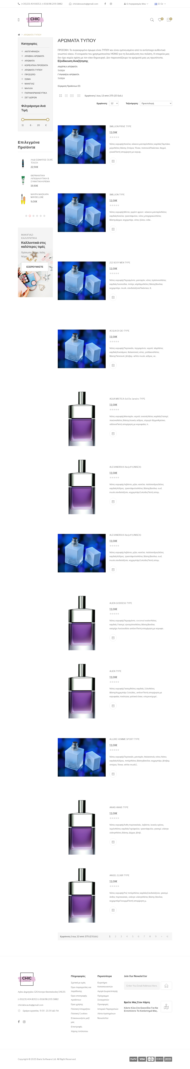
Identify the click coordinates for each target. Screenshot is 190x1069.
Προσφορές (102, 1004)
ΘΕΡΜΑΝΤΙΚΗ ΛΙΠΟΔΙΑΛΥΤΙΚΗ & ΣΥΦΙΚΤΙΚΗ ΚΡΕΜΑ (40, 178)
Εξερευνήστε (34, 266)
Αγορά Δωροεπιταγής (107, 991)
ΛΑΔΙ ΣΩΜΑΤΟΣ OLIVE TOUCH (42, 161)
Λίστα (79, 95)
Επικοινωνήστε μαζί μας (80, 1020)
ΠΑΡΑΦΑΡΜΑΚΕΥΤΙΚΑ (36, 93)
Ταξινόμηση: (132, 103)
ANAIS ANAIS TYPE (118, 807)
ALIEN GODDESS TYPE (120, 603)
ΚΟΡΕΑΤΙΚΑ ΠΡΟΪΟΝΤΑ (36, 65)
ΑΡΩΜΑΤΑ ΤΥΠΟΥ (33, 34)
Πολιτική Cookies (79, 1013)
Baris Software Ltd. (46, 1059)
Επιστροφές (76, 1026)
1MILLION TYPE (117, 194)
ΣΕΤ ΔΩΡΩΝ (31, 97)
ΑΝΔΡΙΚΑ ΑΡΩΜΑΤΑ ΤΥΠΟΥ (68, 68)
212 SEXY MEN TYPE (119, 262)
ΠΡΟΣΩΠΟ (30, 74)
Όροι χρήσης (77, 1004)
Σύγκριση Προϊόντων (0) (69, 86)
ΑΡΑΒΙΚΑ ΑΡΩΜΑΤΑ (34, 56)
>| (167, 936)
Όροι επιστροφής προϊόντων (79, 997)
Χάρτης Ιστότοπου (79, 1031)
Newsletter (103, 1018)
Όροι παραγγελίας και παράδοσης (81, 989)
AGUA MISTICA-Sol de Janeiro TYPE (127, 398)
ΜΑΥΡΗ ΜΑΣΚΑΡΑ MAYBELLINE (40, 195)
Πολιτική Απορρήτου (80, 1009)
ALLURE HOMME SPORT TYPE (124, 739)
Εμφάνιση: (102, 103)
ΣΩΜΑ (28, 79)
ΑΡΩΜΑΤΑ (30, 60)
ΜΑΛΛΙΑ (29, 88)
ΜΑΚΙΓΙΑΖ (29, 83)
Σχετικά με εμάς (78, 982)
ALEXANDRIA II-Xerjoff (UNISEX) (125, 467)
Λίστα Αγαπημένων (106, 1013)
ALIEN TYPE (115, 671)
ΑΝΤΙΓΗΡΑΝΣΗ (32, 51)
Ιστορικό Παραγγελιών (107, 1009)
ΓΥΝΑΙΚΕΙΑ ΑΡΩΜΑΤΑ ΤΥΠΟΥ (68, 76)
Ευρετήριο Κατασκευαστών (105, 984)
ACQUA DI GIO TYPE (119, 330)
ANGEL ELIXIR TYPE (119, 875)
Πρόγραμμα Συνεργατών (103, 997)
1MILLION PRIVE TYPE (120, 126)
